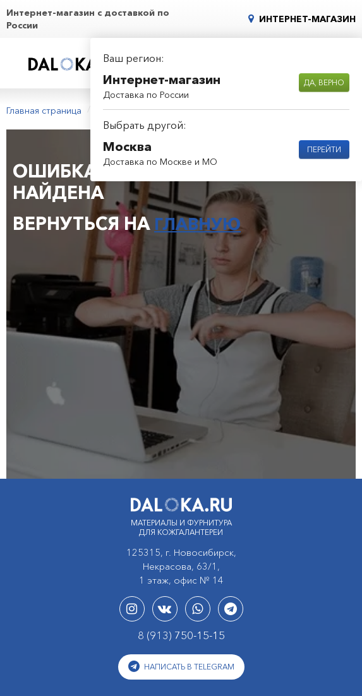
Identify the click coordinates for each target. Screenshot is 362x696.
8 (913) (181, 632)
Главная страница (43, 109)
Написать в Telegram (181, 663)
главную (200, 221)
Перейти (324, 149)
